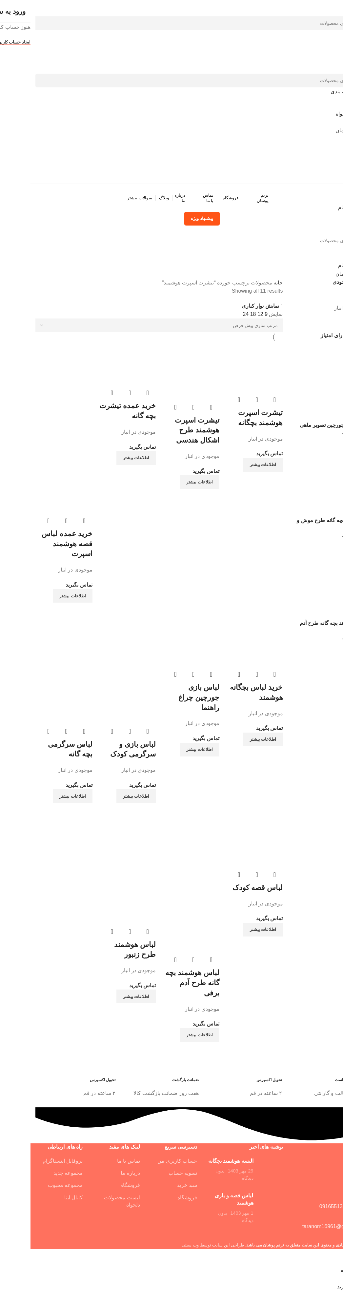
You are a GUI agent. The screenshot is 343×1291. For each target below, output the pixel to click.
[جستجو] (171, 23)
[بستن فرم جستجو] (335, 8)
